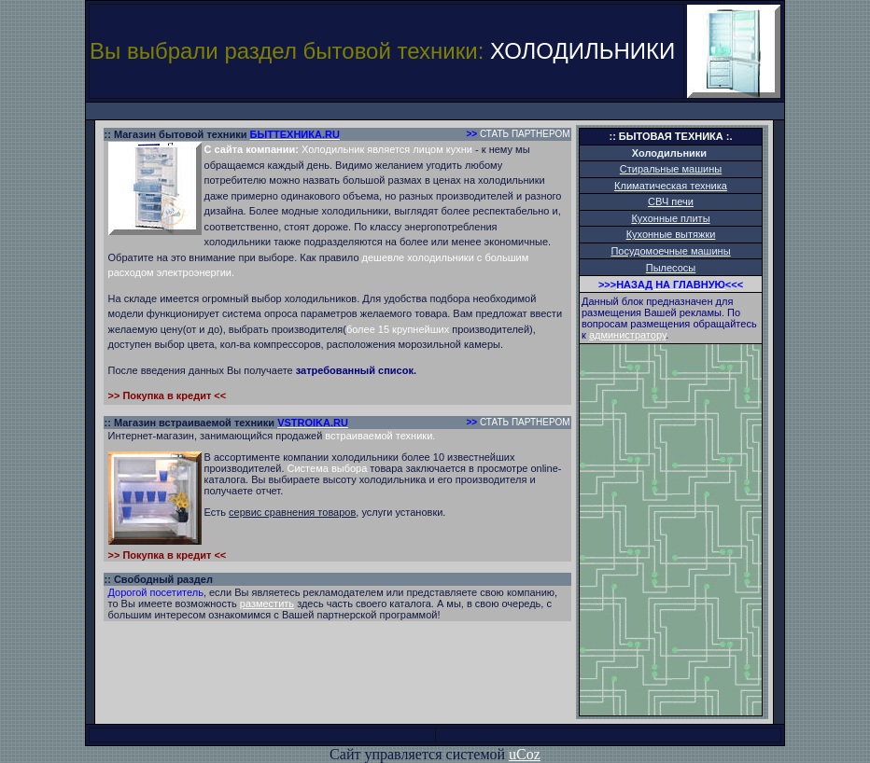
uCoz (524, 754)
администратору (627, 334)
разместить (267, 603)
